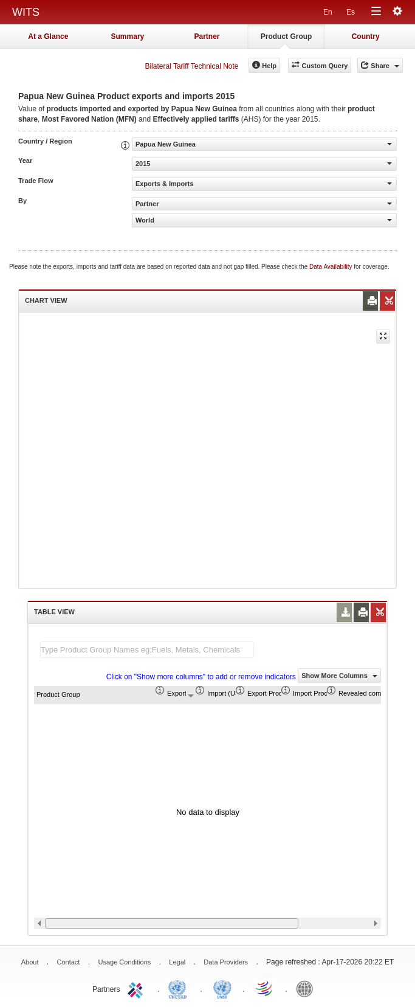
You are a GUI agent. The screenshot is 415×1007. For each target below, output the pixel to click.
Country (366, 36)
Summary (128, 36)
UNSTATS (222, 988)
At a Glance (48, 36)
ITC (137, 988)
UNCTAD (180, 988)
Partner (206, 36)
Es (350, 12)
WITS (25, 12)
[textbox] (147, 650)
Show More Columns (339, 675)
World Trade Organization (265, 988)
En (327, 12)
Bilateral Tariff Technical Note (191, 66)
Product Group (286, 36)
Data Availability (331, 266)
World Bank (307, 988)
